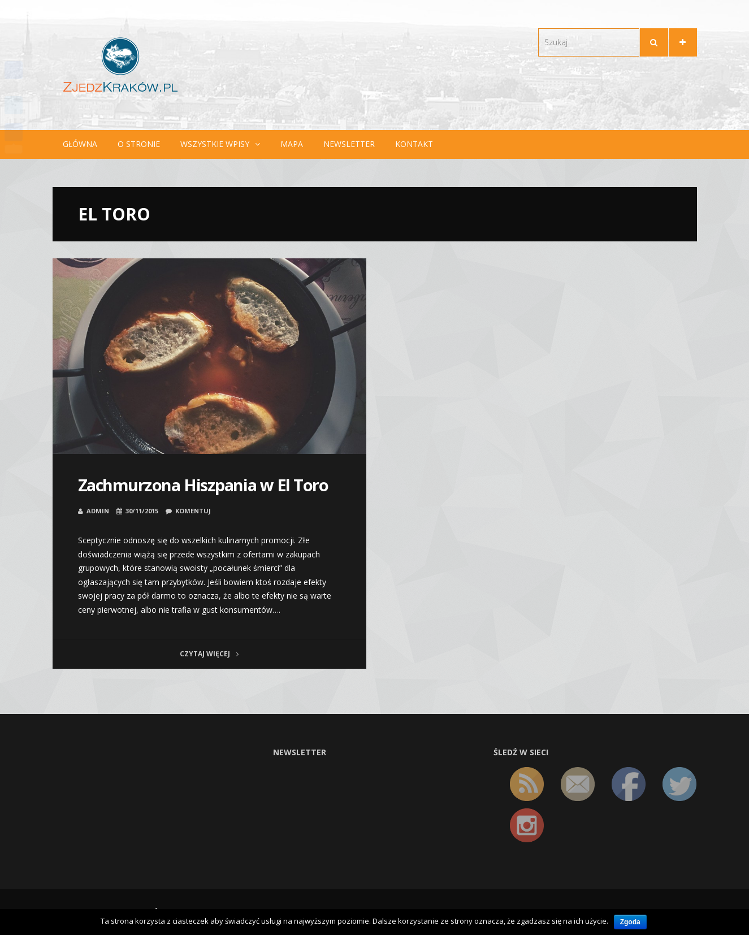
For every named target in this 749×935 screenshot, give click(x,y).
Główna (80, 143)
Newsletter (349, 143)
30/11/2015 (141, 511)
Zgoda (630, 922)
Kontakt (414, 143)
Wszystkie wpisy (214, 143)
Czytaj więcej (209, 654)
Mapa (291, 143)
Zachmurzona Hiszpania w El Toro (203, 485)
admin (97, 511)
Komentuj (193, 511)
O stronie (139, 143)
